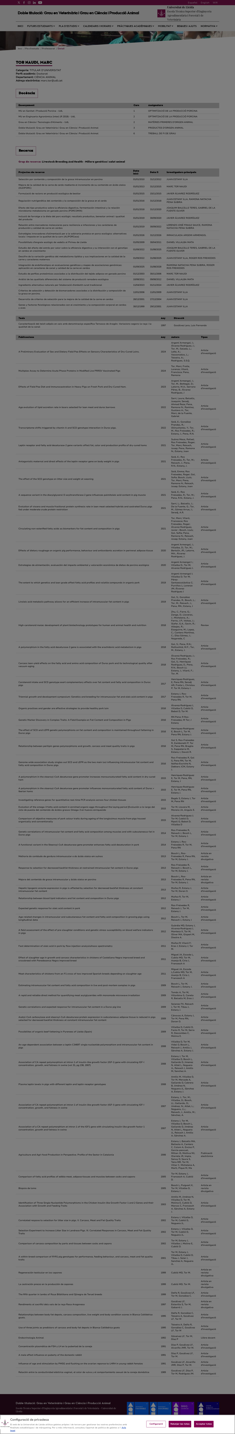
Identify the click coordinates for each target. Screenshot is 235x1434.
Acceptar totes (204, 1426)
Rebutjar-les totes (179, 1426)
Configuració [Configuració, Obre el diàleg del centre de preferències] (156, 1426)
